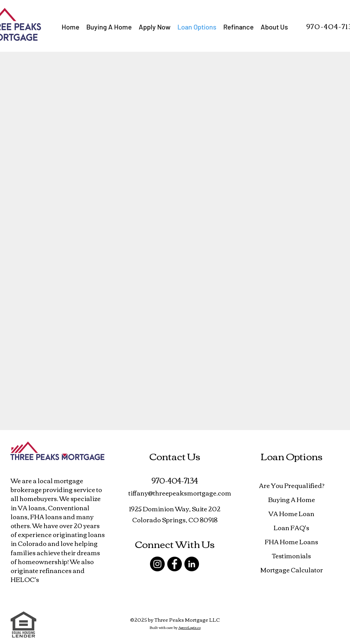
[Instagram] (157, 564)
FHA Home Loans (291, 541)
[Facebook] (174, 564)
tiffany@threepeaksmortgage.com (179, 493)
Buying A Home (291, 499)
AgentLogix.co (189, 627)
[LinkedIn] (191, 564)
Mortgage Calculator (291, 569)
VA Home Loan (291, 513)
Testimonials (291, 555)
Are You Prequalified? (291, 485)
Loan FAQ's (291, 527)
